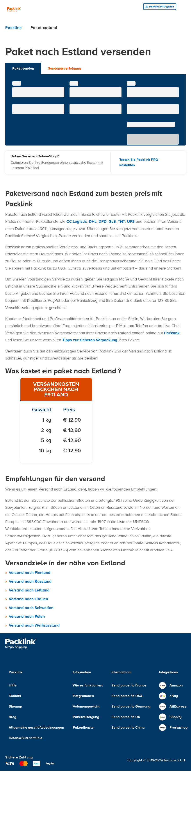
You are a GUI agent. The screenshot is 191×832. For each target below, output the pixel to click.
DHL (92, 221)
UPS (131, 221)
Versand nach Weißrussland (34, 625)
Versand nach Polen (27, 616)
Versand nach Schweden (31, 608)
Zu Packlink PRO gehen (159, 6)
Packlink (172, 333)
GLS (112, 221)
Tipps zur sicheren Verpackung (89, 340)
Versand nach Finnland (29, 572)
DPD (102, 221)
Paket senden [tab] (23, 68)
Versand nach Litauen (28, 599)
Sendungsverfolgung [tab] (64, 68)
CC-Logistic (76, 221)
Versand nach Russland (30, 581)
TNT (121, 221)
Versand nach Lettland (29, 590)
